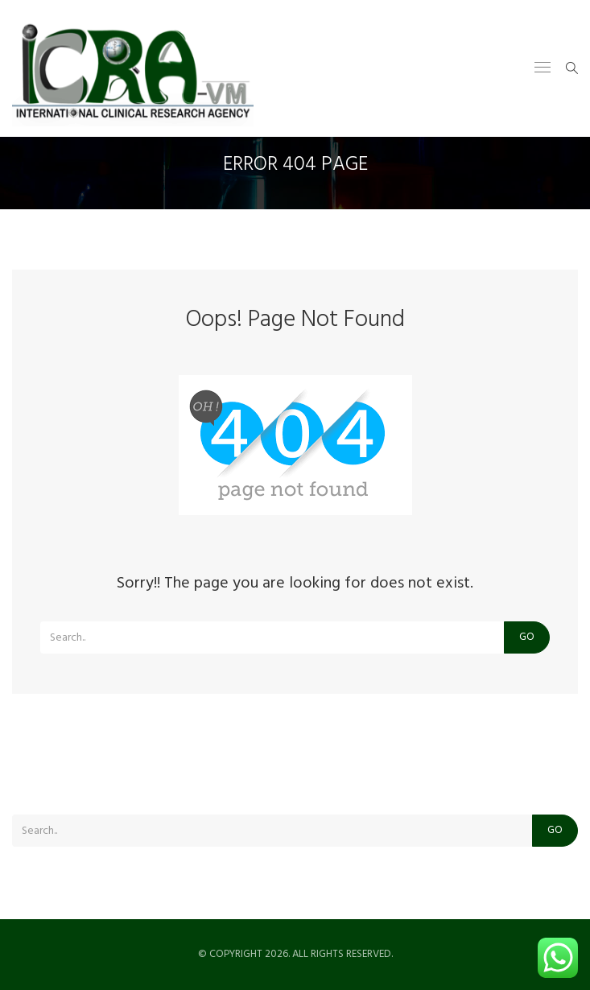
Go (526, 637)
